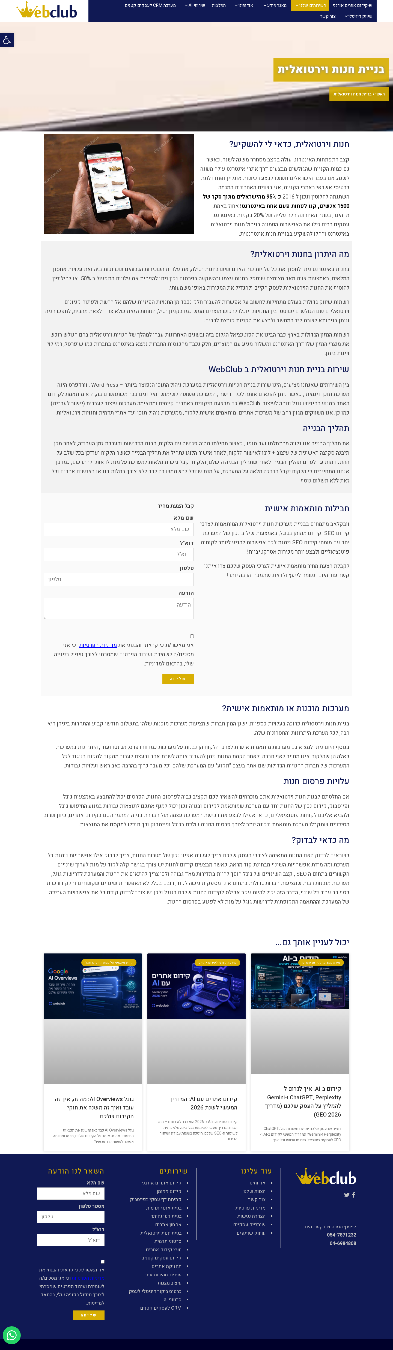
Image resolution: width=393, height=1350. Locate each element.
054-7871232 (341, 1235)
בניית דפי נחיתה (165, 1216)
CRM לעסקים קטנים (160, 1308)
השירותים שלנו (312, 5)
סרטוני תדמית (167, 1241)
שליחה (178, 678)
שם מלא (184, 518)
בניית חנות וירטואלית (161, 1233)
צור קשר (328, 16)
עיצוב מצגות (169, 1283)
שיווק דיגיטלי (361, 16)
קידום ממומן (169, 1191)
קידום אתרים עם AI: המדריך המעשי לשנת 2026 (203, 1103)
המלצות (219, 5)
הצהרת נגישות (251, 1216)
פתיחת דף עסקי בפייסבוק (155, 1199)
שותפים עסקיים (249, 1224)
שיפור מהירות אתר (162, 1275)
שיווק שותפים (251, 1233)
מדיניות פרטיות (251, 1208)
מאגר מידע (277, 5)
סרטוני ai (172, 1299)
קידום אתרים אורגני (350, 5)
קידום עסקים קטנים (161, 1258)
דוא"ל (187, 543)
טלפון (187, 568)
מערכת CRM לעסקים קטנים (150, 5)
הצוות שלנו (254, 1191)
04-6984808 (343, 1243)
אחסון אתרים (168, 1224)
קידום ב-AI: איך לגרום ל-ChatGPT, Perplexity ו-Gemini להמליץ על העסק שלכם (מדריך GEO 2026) (303, 1102)
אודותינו (246, 5)
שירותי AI (197, 5)
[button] (7, 40)
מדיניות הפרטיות (98, 645)
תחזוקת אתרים (166, 1266)
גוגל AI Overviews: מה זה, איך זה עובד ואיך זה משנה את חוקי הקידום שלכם (94, 1108)
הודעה (186, 593)
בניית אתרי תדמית (163, 1208)
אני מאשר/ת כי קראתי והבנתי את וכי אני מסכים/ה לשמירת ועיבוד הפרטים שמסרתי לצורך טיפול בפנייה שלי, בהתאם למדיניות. (124, 654)
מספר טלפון (92, 1206)
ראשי (380, 94)
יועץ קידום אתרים (163, 1249)
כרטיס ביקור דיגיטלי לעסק (155, 1291)
